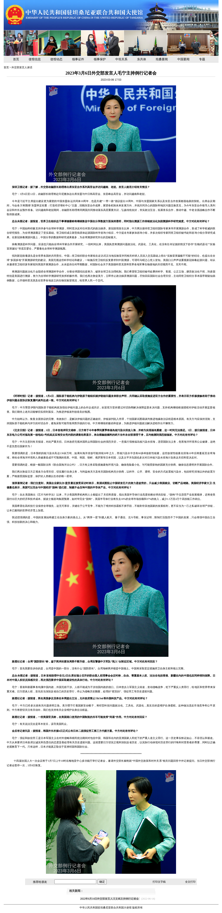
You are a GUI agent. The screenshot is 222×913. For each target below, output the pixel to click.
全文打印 (190, 881)
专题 (202, 59)
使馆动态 (56, 59)
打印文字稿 (159, 881)
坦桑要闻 (162, 59)
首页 (16, 59)
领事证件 (78, 59)
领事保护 (100, 59)
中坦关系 (121, 59)
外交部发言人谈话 (21, 67)
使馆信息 (35, 59)
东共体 (141, 59)
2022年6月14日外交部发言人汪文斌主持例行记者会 (109, 898)
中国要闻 (183, 59)
